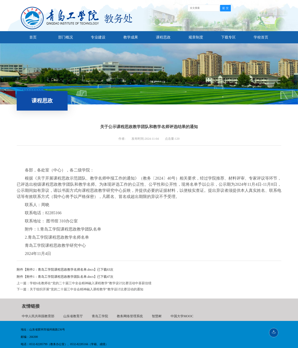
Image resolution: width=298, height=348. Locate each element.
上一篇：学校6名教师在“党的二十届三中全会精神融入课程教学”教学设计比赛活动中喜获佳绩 (84, 283)
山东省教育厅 (73, 316)
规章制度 (195, 37)
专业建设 (98, 37)
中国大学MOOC (182, 316)
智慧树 (157, 316)
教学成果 (130, 37)
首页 (33, 37)
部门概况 (65, 37)
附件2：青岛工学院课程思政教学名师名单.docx (60, 269)
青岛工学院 (100, 316)
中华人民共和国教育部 (38, 316)
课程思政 (163, 37)
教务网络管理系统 (130, 316)
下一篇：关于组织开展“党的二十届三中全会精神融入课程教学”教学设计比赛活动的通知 (80, 289)
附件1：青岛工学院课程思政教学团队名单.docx (60, 276)
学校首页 (261, 37)
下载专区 (228, 37)
